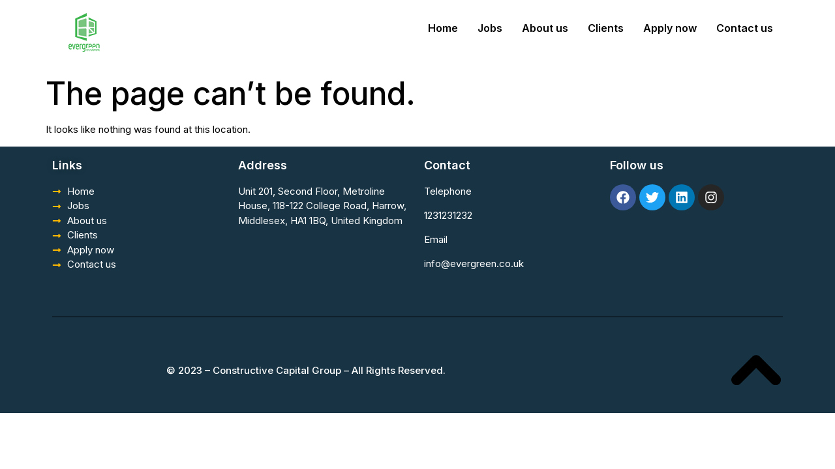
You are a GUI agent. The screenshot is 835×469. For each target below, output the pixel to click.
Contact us (744, 28)
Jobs (490, 28)
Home (443, 28)
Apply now (670, 28)
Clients (606, 28)
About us (545, 28)
